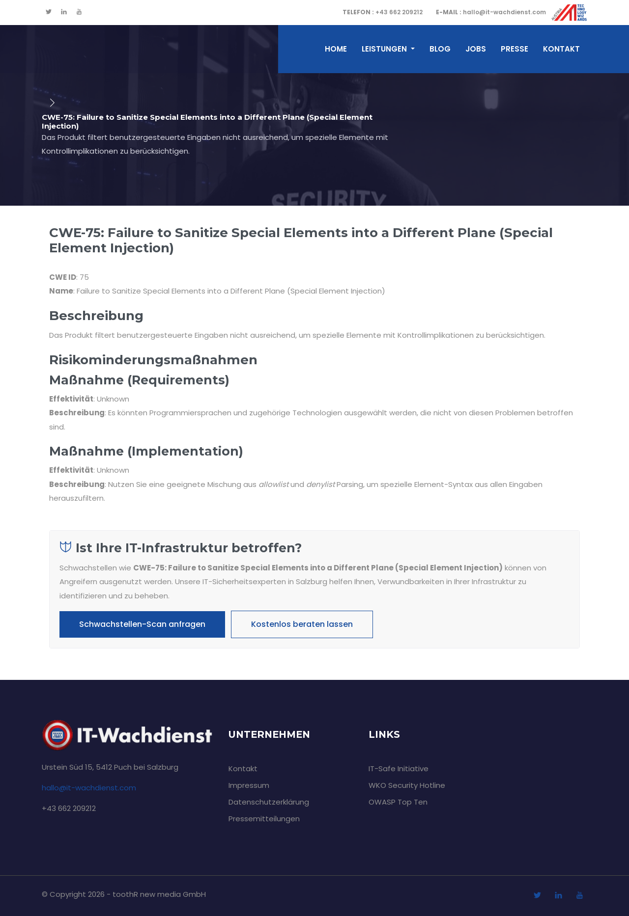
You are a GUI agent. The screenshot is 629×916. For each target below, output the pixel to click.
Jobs (475, 49)
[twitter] (49, 12)
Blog (440, 49)
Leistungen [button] (385, 49)
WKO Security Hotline (407, 785)
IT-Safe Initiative (399, 768)
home (336, 49)
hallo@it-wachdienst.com (491, 12)
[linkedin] (64, 12)
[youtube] (79, 12)
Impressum (249, 785)
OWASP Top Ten (398, 802)
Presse (514, 49)
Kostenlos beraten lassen (302, 624)
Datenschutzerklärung (269, 802)
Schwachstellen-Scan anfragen (142, 624)
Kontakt (561, 49)
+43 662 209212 (383, 12)
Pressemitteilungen (264, 818)
